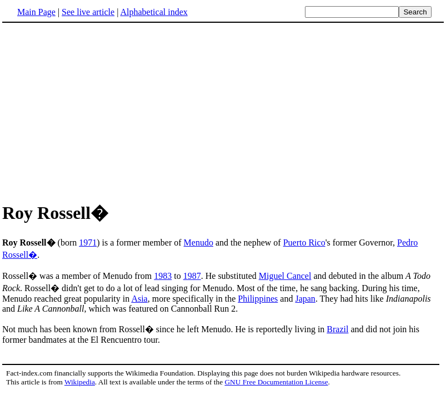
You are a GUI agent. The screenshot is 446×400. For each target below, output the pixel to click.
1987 (192, 276)
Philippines (258, 298)
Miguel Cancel (285, 276)
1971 (88, 242)
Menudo (198, 242)
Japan (305, 298)
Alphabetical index (153, 12)
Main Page (36, 12)
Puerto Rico (304, 242)
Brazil (337, 329)
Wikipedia (79, 382)
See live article (88, 12)
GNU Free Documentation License (276, 382)
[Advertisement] (223, 110)
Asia (139, 298)
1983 (163, 276)
